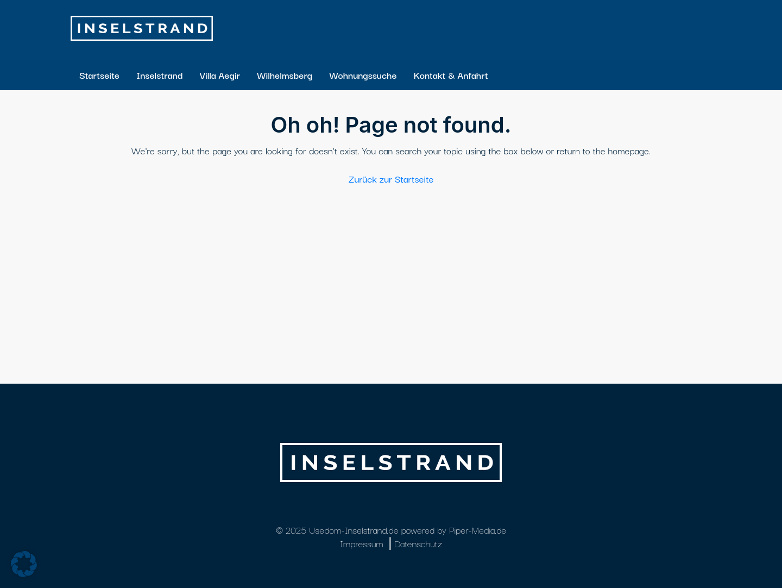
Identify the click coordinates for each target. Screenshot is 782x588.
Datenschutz (418, 543)
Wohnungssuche (362, 74)
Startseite (99, 74)
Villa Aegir (219, 74)
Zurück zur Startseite (391, 178)
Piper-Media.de (477, 529)
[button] (24, 564)
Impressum (361, 543)
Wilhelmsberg (284, 74)
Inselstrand (159, 74)
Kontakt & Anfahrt (451, 74)
